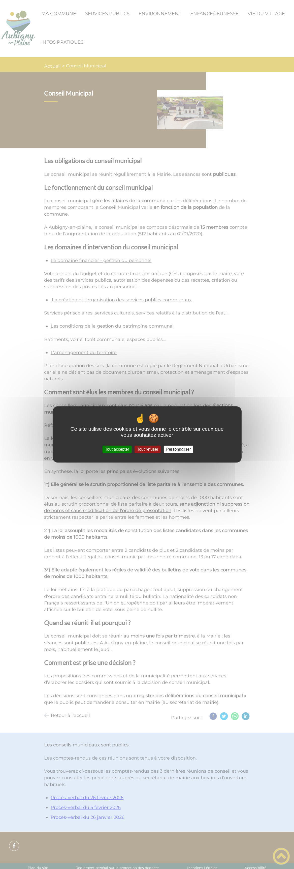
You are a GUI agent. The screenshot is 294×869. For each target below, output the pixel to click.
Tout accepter (117, 449)
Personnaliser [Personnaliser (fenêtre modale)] (178, 449)
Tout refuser (147, 449)
